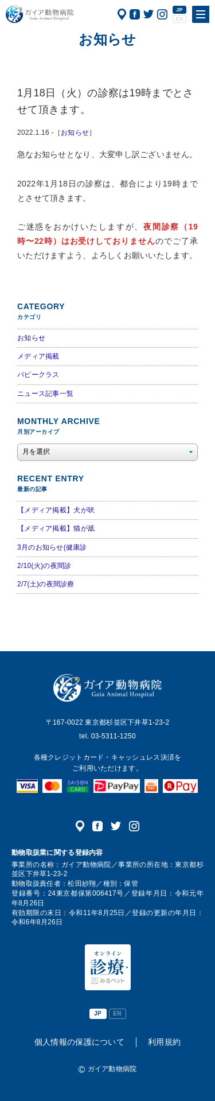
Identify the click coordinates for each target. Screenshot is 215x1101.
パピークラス (38, 375)
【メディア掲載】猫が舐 (56, 528)
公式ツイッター (148, 14)
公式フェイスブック (134, 14)
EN (179, 19)
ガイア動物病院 (107, 688)
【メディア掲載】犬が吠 (56, 510)
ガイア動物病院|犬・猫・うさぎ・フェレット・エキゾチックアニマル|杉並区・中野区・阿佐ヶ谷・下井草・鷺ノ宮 (39, 14)
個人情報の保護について (79, 1041)
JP (179, 10)
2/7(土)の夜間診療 (46, 584)
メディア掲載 (38, 356)
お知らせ (75, 133)
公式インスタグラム (162, 14)
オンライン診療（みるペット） (108, 967)
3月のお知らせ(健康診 (52, 547)
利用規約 (164, 1041)
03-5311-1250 (113, 736)
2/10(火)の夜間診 (44, 566)
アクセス (122, 14)
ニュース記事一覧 (45, 394)
